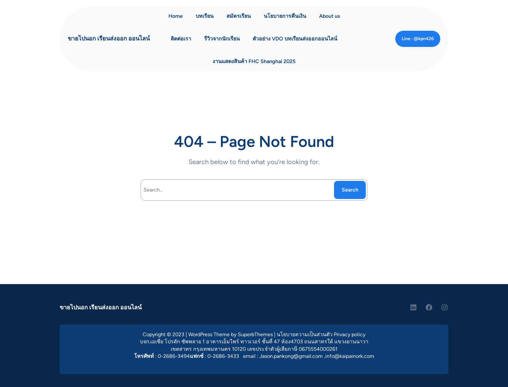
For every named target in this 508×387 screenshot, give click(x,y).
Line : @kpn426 (418, 38)
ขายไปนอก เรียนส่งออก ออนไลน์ (109, 38)
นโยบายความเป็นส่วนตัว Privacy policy (321, 334)
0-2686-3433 (223, 356)
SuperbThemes (255, 334)
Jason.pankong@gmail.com (291, 356)
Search (350, 190)
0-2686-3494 (174, 356)
